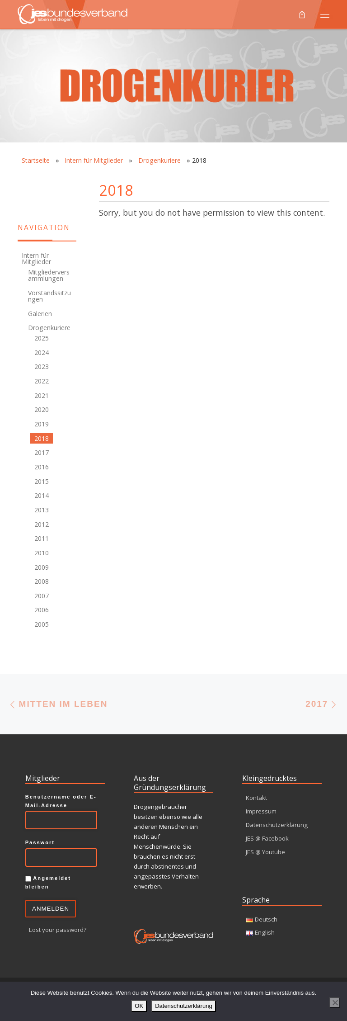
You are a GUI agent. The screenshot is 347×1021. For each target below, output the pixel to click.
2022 (41, 381)
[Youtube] (23, 199)
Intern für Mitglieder (94, 160)
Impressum (261, 811)
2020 (41, 409)
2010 (41, 552)
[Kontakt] (23, 181)
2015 (41, 481)
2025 (41, 338)
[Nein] (334, 1002)
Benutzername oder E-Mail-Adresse (61, 801)
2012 (41, 524)
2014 (41, 495)
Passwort (40, 842)
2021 (41, 395)
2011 (41, 538)
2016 (41, 467)
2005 (41, 624)
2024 (41, 352)
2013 (41, 510)
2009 (41, 567)
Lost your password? (57, 930)
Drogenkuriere (159, 160)
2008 (41, 581)
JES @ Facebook (267, 838)
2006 (41, 609)
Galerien (40, 313)
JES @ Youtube (265, 852)
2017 (41, 452)
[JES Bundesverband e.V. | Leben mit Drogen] (72, 13)
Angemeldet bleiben (48, 882)
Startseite (36, 160)
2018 (41, 438)
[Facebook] (59, 181)
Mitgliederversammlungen (49, 275)
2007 (41, 595)
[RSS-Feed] (41, 181)
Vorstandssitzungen (49, 295)
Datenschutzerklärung (277, 825)
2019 (41, 424)
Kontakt (256, 798)
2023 (41, 366)
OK (139, 1005)
